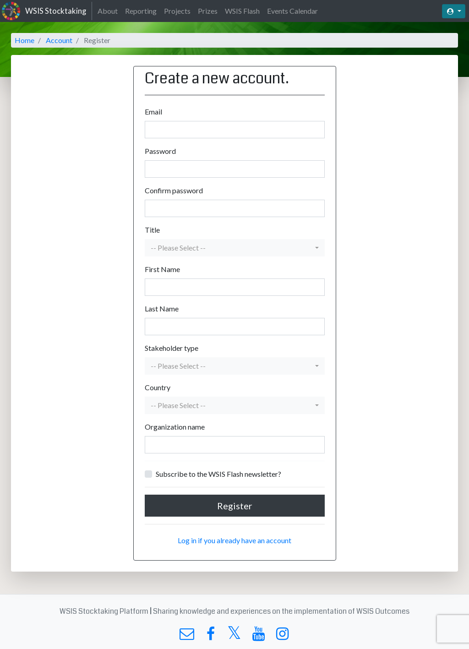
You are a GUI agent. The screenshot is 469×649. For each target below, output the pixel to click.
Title (152, 229)
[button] (235, 247)
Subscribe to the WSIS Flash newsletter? (218, 473)
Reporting (141, 10)
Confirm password (174, 190)
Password (160, 151)
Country (157, 387)
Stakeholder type (171, 348)
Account (59, 40)
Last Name (162, 308)
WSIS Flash (242, 10)
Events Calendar (292, 10)
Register (234, 505)
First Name (162, 269)
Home (24, 40)
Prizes (208, 10)
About (108, 10)
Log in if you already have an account (234, 540)
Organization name (175, 426)
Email (153, 111)
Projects (177, 10)
